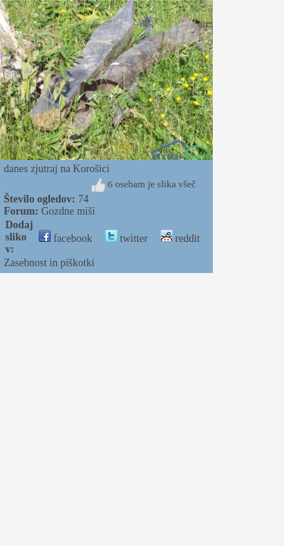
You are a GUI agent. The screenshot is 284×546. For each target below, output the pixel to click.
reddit (180, 238)
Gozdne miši (68, 211)
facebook (65, 238)
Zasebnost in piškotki (49, 262)
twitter (126, 238)
